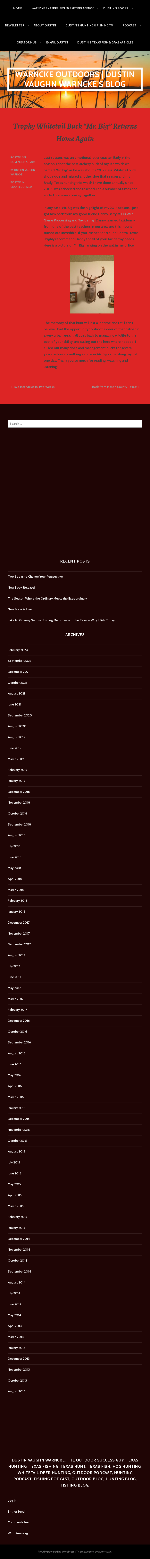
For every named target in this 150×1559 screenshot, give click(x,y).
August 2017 (16, 955)
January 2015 (16, 1228)
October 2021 (17, 683)
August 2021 (16, 693)
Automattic (105, 1551)
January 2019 (16, 781)
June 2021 (14, 704)
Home (17, 8)
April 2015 (14, 1195)
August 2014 (16, 1282)
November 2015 (19, 1130)
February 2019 (17, 770)
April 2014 (15, 1326)
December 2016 (19, 1020)
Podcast (129, 25)
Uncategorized (21, 186)
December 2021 (18, 672)
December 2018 (19, 792)
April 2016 (15, 1086)
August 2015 (16, 1151)
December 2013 (19, 1358)
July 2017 (14, 966)
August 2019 (16, 737)
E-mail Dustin (57, 42)
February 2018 (17, 900)
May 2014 (14, 1315)
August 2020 (17, 726)
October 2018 (17, 813)
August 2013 (16, 1391)
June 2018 (14, 857)
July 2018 (14, 846)
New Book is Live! (20, 609)
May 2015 (14, 1184)
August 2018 (16, 835)
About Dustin (45, 25)
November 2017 (19, 933)
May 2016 (14, 1075)
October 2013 (17, 1380)
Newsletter (14, 25)
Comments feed (19, 1522)
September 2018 (19, 824)
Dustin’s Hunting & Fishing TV (89, 25)
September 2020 (20, 715)
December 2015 (18, 1119)
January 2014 (16, 1348)
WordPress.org (18, 1533)
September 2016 (19, 1042)
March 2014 (16, 1337)
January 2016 (16, 1108)
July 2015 (14, 1162)
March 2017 (15, 999)
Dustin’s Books (115, 8)
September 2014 (19, 1271)
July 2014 (14, 1293)
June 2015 (14, 1173)
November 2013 (19, 1369)
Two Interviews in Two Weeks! (34, 387)
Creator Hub (27, 42)
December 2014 (19, 1239)
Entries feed (16, 1511)
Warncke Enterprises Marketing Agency (63, 8)
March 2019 (16, 759)
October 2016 (17, 1031)
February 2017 (17, 1010)
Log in (12, 1500)
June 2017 (14, 977)
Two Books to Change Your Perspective (35, 576)
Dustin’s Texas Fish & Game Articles (105, 42)
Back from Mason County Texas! (114, 387)
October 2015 (17, 1141)
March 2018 (16, 890)
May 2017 (14, 988)
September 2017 (19, 944)
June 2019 (14, 748)
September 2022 (19, 661)
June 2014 (14, 1304)
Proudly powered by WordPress (56, 1551)
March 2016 (16, 1097)
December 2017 (18, 922)
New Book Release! (21, 587)
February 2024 (18, 650)
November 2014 (19, 1249)
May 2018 (14, 868)
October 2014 (17, 1260)
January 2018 (16, 911)
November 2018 (19, 802)
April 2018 (15, 879)
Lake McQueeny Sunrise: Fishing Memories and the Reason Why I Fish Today (61, 620)
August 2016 (16, 1053)
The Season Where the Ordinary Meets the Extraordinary (47, 598)
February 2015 (17, 1217)
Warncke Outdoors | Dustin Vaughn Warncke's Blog (75, 79)
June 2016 (14, 1064)
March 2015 (15, 1206)
